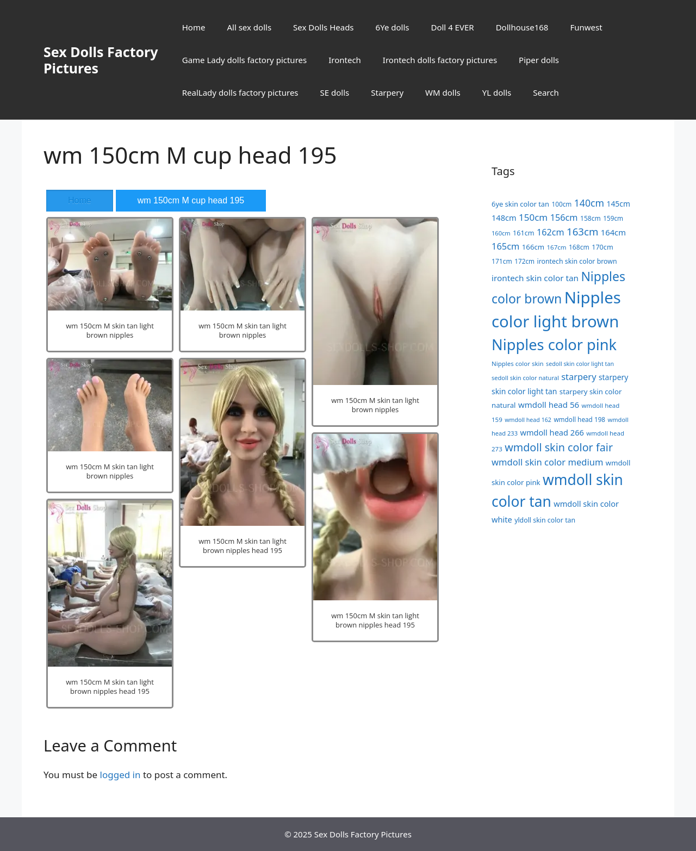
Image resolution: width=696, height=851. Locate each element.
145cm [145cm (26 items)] (618, 203)
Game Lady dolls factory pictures (244, 59)
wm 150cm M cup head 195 (191, 200)
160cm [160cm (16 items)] (501, 233)
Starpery (387, 92)
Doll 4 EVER (452, 27)
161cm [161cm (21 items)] (524, 233)
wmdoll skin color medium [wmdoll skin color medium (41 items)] (547, 462)
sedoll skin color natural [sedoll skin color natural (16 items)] (525, 378)
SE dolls (335, 92)
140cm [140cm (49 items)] (589, 202)
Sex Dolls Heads (323, 27)
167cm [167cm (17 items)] (557, 247)
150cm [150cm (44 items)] (533, 217)
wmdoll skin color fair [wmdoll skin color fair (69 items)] (559, 447)
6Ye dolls (392, 27)
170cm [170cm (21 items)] (602, 247)
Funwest (586, 27)
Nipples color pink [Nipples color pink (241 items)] (554, 344)
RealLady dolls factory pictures (240, 92)
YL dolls (496, 92)
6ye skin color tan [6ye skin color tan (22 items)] (520, 204)
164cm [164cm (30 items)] (613, 232)
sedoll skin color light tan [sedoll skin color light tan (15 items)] (580, 364)
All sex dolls (249, 27)
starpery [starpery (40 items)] (578, 376)
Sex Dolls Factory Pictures (101, 59)
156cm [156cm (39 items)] (564, 217)
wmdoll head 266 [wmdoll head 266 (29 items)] (551, 432)
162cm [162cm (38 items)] (550, 232)
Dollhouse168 (522, 27)
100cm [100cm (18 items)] (561, 204)
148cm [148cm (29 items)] (504, 217)
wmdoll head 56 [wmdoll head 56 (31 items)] (548, 404)
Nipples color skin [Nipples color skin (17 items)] (518, 363)
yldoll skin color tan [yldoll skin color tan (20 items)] (544, 520)
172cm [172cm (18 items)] (524, 261)
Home (194, 27)
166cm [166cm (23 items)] (533, 247)
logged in (120, 774)
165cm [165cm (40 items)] (505, 246)
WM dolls (443, 92)
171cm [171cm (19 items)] (502, 261)
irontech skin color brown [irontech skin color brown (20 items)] (577, 261)
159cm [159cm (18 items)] (613, 218)
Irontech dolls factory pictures (440, 59)
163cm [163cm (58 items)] (582, 231)
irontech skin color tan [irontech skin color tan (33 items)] (535, 277)
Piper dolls (539, 59)
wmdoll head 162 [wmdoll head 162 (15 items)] (528, 420)
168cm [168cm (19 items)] (579, 247)
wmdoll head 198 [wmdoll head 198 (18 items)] (579, 419)
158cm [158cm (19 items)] (590, 218)
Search (545, 92)
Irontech (344, 59)
